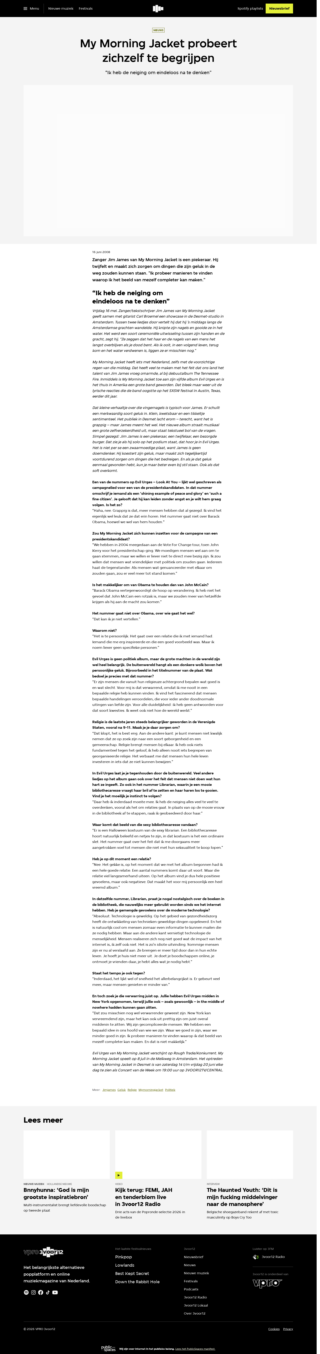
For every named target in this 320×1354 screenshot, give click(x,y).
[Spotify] (26, 1292)
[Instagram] (33, 1292)
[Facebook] (40, 1292)
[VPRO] (267, 1283)
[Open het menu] (31, 8)
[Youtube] (55, 1292)
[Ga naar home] (158, 8)
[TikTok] (48, 1292)
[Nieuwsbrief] (279, 8)
